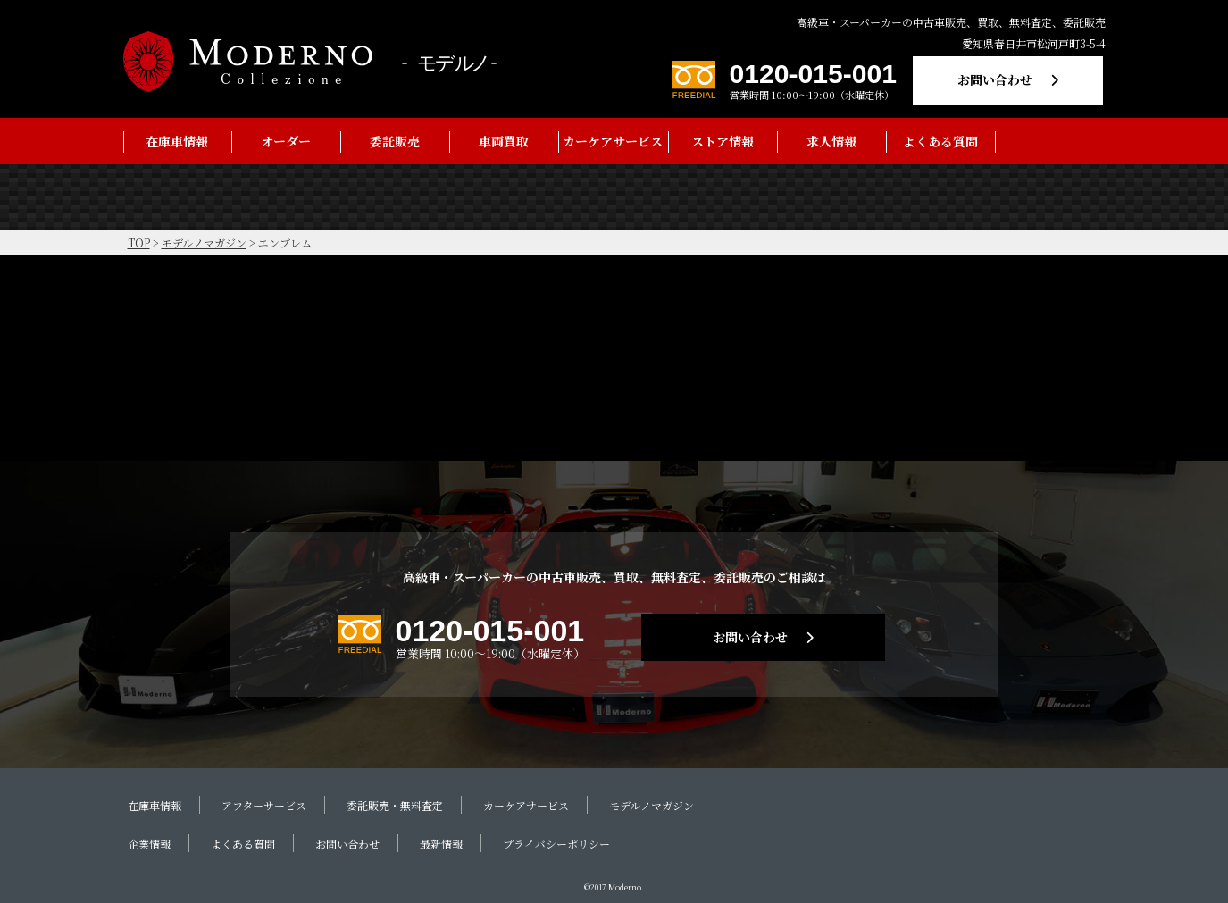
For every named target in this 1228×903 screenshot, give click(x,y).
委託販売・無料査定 (395, 805)
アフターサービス (263, 805)
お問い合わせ (994, 79)
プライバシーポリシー (556, 843)
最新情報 (441, 843)
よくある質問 (940, 141)
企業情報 (149, 843)
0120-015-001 (813, 73)
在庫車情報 (177, 141)
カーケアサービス (613, 141)
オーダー (286, 141)
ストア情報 (722, 141)
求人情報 (831, 141)
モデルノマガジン (651, 805)
